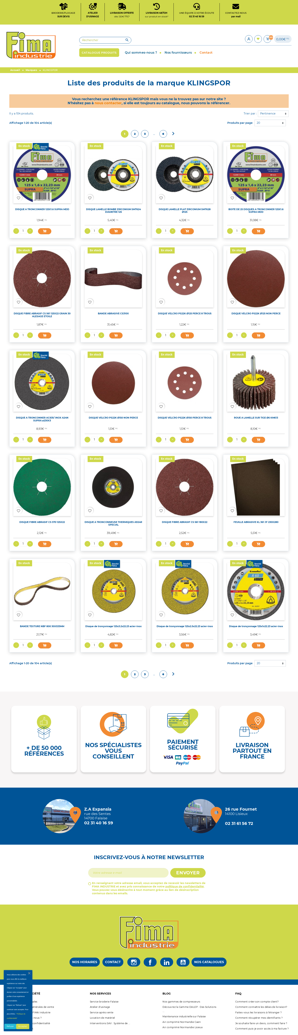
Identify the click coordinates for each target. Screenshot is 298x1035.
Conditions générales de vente (35, 1007)
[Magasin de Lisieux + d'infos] (202, 816)
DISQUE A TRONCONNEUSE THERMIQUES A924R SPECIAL (113, 523)
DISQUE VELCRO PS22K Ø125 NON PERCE (256, 313)
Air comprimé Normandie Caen (181, 1022)
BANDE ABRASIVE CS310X (113, 313)
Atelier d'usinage (100, 1007)
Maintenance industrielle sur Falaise (184, 1016)
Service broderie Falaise (104, 1001)
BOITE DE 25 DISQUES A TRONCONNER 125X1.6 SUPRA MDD (256, 211)
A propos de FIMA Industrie (33, 1012)
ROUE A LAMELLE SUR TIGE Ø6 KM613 (256, 417)
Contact (113, 962)
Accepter (22, 1026)
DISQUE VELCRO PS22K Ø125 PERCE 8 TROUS (185, 313)
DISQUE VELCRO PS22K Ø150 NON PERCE (113, 417)
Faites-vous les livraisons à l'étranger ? (258, 1012)
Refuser (10, 1026)
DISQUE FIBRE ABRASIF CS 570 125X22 (42, 522)
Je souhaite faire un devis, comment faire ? (261, 1023)
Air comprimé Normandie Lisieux (182, 1027)
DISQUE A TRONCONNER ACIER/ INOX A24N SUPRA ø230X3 (42, 419)
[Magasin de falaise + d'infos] (61, 816)
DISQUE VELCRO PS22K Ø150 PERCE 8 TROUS (185, 417)
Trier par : (250, 113)
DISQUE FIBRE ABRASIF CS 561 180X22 (184, 522)
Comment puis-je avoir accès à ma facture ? (262, 1028)
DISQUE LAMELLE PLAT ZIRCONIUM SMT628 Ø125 (185, 211)
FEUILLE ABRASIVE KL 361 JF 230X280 (256, 522)
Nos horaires (84, 962)
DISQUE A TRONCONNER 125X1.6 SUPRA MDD (42, 209)
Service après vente (101, 1012)
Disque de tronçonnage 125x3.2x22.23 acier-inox (113, 626)
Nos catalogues (209, 962)
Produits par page (240, 123)
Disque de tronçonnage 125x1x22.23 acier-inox (256, 626)
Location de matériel (102, 1017)
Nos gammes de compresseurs (181, 1001)
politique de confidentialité (184, 886)
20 (258, 123)
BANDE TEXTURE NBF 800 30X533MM (42, 626)
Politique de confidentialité (33, 1023)
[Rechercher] (105, 40)
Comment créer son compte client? (257, 1001)
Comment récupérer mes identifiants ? (259, 1017)
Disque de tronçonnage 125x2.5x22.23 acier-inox (185, 626)
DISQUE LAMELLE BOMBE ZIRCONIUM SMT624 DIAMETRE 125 (113, 211)
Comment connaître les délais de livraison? (261, 1007)
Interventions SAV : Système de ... (110, 1023)
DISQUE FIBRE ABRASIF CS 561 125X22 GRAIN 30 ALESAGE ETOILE (42, 315)
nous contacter (108, 103)
